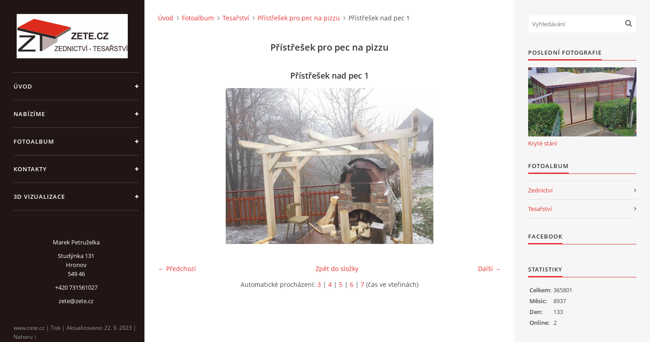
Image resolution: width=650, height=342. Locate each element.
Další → (489, 268)
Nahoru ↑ (25, 337)
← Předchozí (177, 268)
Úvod (23, 86)
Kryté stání (542, 143)
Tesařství (236, 18)
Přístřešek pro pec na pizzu (299, 18)
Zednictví (540, 190)
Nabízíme (29, 114)
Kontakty (30, 169)
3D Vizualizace (39, 196)
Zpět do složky (337, 268)
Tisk (55, 328)
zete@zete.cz (76, 301)
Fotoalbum (34, 141)
